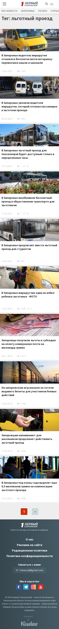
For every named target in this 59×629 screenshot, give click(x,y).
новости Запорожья (43, 597)
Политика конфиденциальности (29, 556)
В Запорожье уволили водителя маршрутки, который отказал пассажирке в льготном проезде (29, 106)
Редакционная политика (29, 550)
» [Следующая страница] (35, 511)
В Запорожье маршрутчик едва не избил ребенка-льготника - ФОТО (28, 294)
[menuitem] (52, 4)
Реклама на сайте (29, 545)
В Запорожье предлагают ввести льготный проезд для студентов (29, 247)
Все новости (9, 10)
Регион (42, 10)
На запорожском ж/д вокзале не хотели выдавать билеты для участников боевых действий (29, 391)
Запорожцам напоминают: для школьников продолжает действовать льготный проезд (27, 439)
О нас (29, 539)
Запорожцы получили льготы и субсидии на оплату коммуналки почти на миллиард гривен (29, 344)
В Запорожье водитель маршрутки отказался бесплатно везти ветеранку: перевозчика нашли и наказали (27, 59)
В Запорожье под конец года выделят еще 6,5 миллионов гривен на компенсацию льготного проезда (29, 486)
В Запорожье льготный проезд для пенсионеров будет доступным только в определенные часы (28, 154)
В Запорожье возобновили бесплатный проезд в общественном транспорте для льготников (28, 201)
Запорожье (28, 10)
